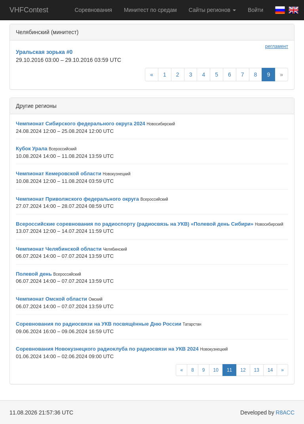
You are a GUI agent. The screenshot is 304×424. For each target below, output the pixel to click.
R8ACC (285, 412)
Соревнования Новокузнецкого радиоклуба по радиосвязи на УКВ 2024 (107, 349)
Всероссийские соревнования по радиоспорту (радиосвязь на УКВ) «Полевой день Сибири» (134, 224)
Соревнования (93, 10)
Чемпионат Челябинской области (59, 249)
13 (256, 370)
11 (229, 370)
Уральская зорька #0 (44, 52)
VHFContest (29, 10)
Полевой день (34, 274)
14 (270, 370)
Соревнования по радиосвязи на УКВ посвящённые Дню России (98, 324)
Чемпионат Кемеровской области (58, 174)
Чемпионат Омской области (51, 299)
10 (215, 370)
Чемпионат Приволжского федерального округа (77, 199)
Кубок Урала (32, 149)
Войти (255, 10)
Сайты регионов (212, 10)
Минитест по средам (150, 10)
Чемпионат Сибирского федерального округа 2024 (80, 124)
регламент (276, 46)
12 (242, 370)
